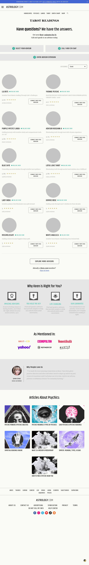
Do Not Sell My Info (36, 508)
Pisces (49, 493)
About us (12, 505)
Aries (11, 490)
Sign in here (44, 270)
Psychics (36, 13)
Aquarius (42, 493)
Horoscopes (28, 13)
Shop (63, 13)
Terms (75, 505)
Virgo (43, 490)
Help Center (53, 508)
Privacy (65, 505)
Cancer (32, 490)
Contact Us (24, 505)
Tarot (49, 13)
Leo (38, 490)
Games (43, 13)
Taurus (17, 490)
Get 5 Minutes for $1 (50, 2)
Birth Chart (56, 13)
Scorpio (56, 490)
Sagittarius (65, 490)
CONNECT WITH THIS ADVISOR (35, 101)
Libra (49, 490)
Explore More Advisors (44, 261)
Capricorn (74, 490)
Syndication (52, 505)
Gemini (25, 490)
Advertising (38, 505)
